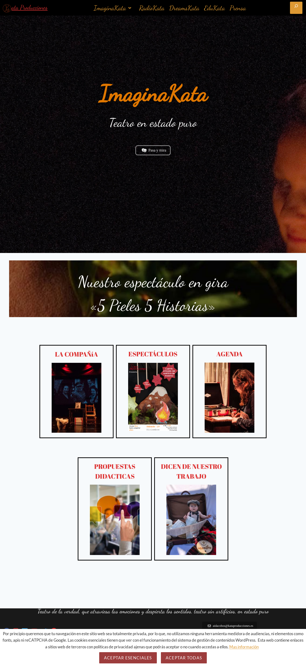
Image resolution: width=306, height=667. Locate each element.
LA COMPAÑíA (76, 357)
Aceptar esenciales (128, 657)
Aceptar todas (184, 657)
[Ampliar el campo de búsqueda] (296, 8)
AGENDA (229, 357)
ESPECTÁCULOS (152, 357)
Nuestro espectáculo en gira (153, 284)
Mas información (244, 646)
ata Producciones (29, 7)
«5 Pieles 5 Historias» (153, 308)
